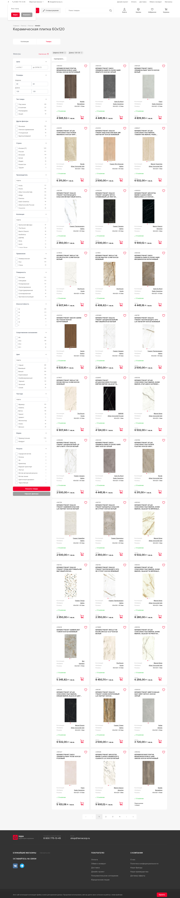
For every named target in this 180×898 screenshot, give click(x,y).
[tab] (46, 61)
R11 (19, 347)
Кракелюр (22, 463)
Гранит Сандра (118, 226)
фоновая (21, 126)
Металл (21, 427)
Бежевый (21, 368)
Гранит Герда (79, 601)
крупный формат (24, 136)
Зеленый (21, 384)
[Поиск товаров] (87, 10)
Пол (19, 262)
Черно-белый (23, 483)
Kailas (160, 725)
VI (19, 322)
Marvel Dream (79, 725)
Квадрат (21, 441)
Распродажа (23, 111)
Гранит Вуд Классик (116, 164)
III (19, 312)
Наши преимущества (139, 872)
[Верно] (15, 15)
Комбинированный (25, 378)
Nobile (82, 101)
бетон (20, 411)
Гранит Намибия (78, 538)
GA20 (20, 244)
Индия (20, 161)
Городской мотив (24, 454)
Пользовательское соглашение (104, 876)
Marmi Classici (23, 231)
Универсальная (24, 258)
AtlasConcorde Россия (26, 205)
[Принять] (162, 895)
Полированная (23, 284)
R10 (19, 341)
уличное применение (26, 129)
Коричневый (23, 375)
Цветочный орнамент (26, 479)
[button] (124, 10)
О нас (132, 860)
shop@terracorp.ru (80, 838)
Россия (21, 151)
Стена (20, 265)
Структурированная (25, 290)
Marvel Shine (158, 413)
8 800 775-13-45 (52, 838)
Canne (82, 351)
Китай (20, 158)
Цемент (21, 417)
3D (19, 460)
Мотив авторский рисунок (27, 473)
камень (21, 408)
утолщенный (23, 133)
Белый (20, 371)
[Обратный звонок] (36, 2)
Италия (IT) (22, 148)
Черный (21, 381)
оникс (20, 424)
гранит (20, 414)
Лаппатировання (24, 287)
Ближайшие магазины (24, 853)
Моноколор (22, 420)
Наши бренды (136, 868)
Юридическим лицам (100, 880)
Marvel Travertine (156, 164)
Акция (20, 114)
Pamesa (21, 198)
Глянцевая (22, 281)
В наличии (22, 107)
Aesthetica (22, 234)
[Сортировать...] (59, 59)
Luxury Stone (22, 247)
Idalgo (20, 195)
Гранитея (21, 208)
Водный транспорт (25, 467)
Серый (20, 365)
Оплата (94, 860)
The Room (21, 228)
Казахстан (22, 164)
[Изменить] (26, 15)
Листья (21, 470)
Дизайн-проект (97, 872)
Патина (21, 457)
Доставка (95, 868)
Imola (20, 185)
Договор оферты (137, 876)
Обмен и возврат (98, 864)
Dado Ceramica (23, 201)
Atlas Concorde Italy (25, 192)
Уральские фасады (25, 225)
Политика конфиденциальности (144, 864)
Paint (160, 101)
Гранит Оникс (118, 725)
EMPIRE (21, 238)
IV (19, 309)
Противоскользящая (26, 297)
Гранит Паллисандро (77, 226)
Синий (20, 388)
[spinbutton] (23, 67)
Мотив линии (23, 476)
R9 (19, 337)
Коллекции (25, 42)
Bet (83, 661)
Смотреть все (45, 853)
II (18, 319)
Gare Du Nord (118, 101)
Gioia (20, 241)
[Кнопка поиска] (111, 10)
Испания (21, 155)
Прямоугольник (24, 438)
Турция (21, 167)
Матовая (21, 277)
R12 (19, 344)
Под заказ (22, 104)
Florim (20, 189)
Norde (82, 164)
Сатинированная (24, 293)
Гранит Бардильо (117, 538)
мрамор (21, 404)
